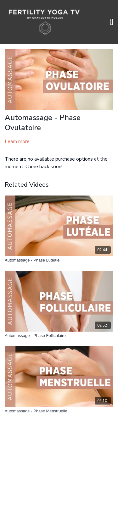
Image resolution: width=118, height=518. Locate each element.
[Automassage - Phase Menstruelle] (59, 411)
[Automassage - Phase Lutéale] (59, 260)
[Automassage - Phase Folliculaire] (59, 336)
